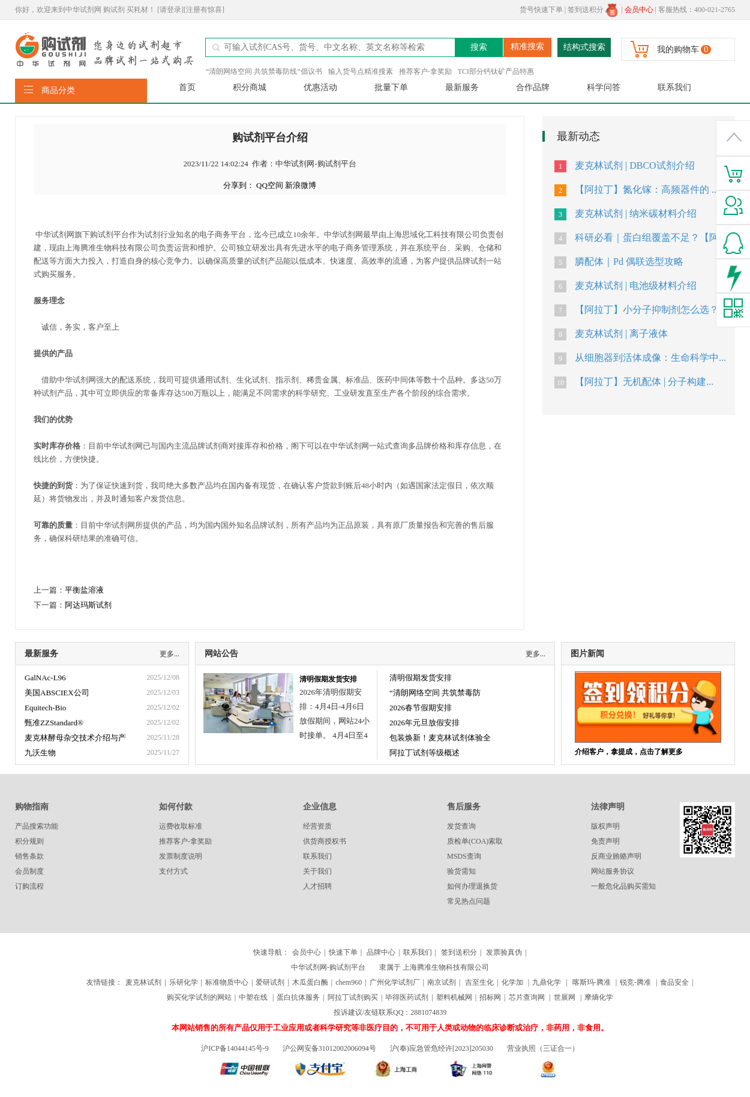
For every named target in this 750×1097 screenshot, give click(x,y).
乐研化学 (183, 982)
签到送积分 (592, 9)
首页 (187, 87)
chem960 (348, 982)
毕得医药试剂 (406, 997)
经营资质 (317, 826)
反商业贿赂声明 (616, 856)
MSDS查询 (464, 856)
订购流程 (29, 886)
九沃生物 (40, 752)
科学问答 (603, 87)
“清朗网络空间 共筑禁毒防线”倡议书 (264, 71)
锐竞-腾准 (635, 982)
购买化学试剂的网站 (199, 997)
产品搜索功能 (36, 826)
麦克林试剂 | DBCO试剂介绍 (635, 165)
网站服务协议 (612, 871)
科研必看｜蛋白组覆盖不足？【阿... (650, 237)
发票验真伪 (503, 952)
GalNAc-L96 (45, 677)
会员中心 (306, 952)
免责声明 (605, 841)
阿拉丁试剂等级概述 (424, 752)
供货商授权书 (324, 841)
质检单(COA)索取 (475, 841)
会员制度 (29, 871)
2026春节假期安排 (420, 707)
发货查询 (461, 826)
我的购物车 (678, 49)
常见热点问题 (468, 901)
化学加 (512, 982)
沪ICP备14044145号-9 (236, 1048)
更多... (169, 654)
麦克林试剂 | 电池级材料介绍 (636, 285)
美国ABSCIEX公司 (57, 692)
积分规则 (29, 841)
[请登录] (170, 9)
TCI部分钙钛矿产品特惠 (496, 71)
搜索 (478, 47)
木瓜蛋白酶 (310, 982)
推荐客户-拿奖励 (425, 71)
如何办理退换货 (472, 886)
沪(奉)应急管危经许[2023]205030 (441, 1048)
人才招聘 (317, 886)
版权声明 (605, 826)
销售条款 (29, 856)
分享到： (238, 185)
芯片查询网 (528, 997)
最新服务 (462, 87)
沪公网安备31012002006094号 (329, 1048)
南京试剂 (441, 982)
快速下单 (343, 952)
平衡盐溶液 (84, 589)
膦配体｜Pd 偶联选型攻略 (629, 261)
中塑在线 (253, 997)
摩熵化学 (598, 997)
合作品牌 (533, 87)
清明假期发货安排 (328, 679)
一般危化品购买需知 (623, 886)
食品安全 (674, 982)
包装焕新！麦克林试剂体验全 (440, 737)
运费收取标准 (180, 826)
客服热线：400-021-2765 (696, 9)
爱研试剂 (270, 982)
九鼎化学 (546, 982)
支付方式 (173, 871)
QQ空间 (269, 185)
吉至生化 (479, 982)
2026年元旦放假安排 (424, 722)
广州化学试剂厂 (395, 982)
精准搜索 (527, 46)
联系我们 (674, 87)
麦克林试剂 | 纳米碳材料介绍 (636, 213)
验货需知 (461, 871)
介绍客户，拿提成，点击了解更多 (629, 752)
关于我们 (317, 871)
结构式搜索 (584, 47)
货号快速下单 (541, 9)
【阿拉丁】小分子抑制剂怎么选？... (650, 309)
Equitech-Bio (45, 707)
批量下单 (391, 87)
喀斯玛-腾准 (591, 982)
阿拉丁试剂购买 (353, 997)
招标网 (490, 997)
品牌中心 (381, 952)
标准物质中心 (226, 982)
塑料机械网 (454, 997)
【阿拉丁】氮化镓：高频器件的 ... (647, 189)
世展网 (565, 997)
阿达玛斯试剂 (88, 604)
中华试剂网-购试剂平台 (328, 967)
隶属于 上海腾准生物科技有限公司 (434, 967)
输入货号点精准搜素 (360, 71)
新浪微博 (300, 185)
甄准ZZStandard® (54, 722)
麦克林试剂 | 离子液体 (621, 333)
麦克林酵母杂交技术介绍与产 (75, 737)
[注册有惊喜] (204, 9)
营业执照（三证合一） (543, 1048)
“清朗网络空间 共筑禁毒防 (435, 692)
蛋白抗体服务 (298, 997)
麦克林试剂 (143, 982)
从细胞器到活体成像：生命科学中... (650, 357)
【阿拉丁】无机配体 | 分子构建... (644, 381)
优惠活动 (320, 87)
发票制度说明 (180, 856)
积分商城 (249, 87)
